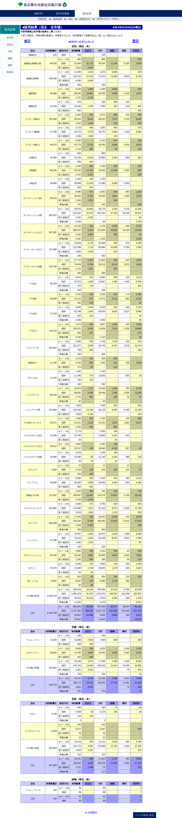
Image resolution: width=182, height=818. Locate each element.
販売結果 (57, 19)
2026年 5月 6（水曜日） (108, 19)
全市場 (10, 37)
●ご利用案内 (91, 812)
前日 (27, 41)
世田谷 (10, 72)
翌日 (135, 41)
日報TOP (42, 19)
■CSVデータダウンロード (81, 41)
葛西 (10, 65)
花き (70, 19)
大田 (10, 51)
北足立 (10, 44)
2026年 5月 (84, 19)
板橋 (10, 58)
